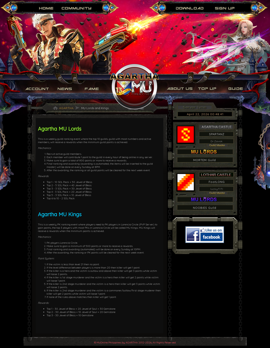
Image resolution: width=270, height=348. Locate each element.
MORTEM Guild (204, 160)
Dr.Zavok (217, 141)
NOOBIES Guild (204, 207)
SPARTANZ (216, 134)
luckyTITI (216, 189)
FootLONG (217, 182)
